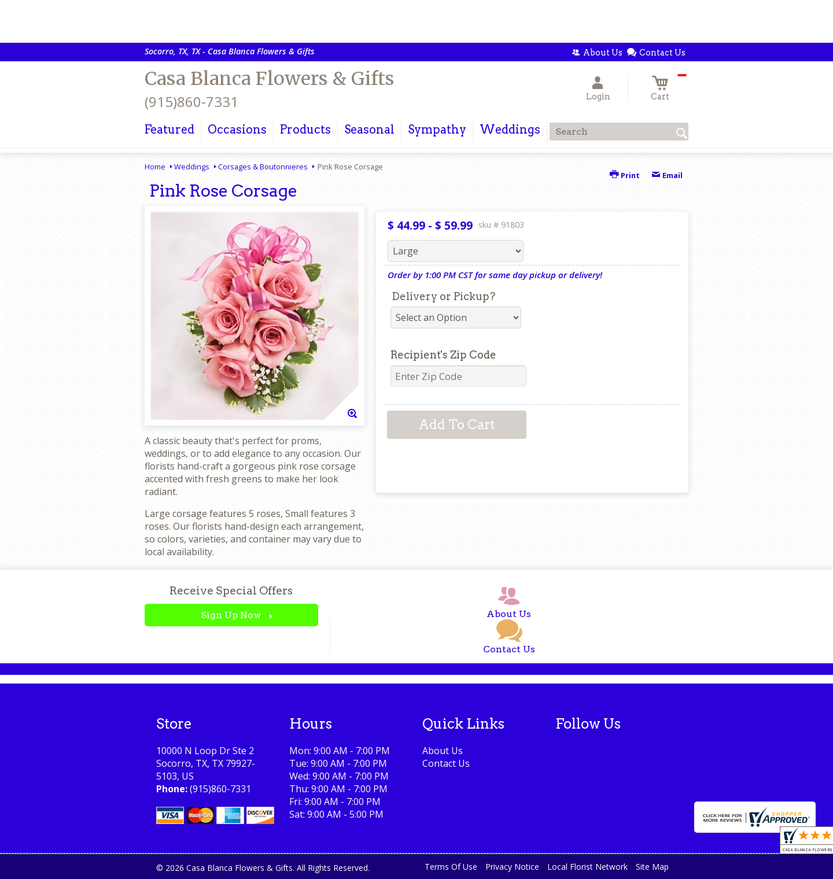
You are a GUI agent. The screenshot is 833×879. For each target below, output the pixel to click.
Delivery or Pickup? (443, 296)
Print (625, 175)
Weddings (191, 166)
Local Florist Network (587, 866)
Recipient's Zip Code (443, 355)
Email (667, 175)
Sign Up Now (231, 615)
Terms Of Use (451, 866)
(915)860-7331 (191, 101)
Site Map (652, 866)
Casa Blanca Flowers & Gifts (269, 78)
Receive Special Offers (231, 590)
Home (155, 166)
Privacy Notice (512, 866)
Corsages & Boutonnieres (263, 166)
